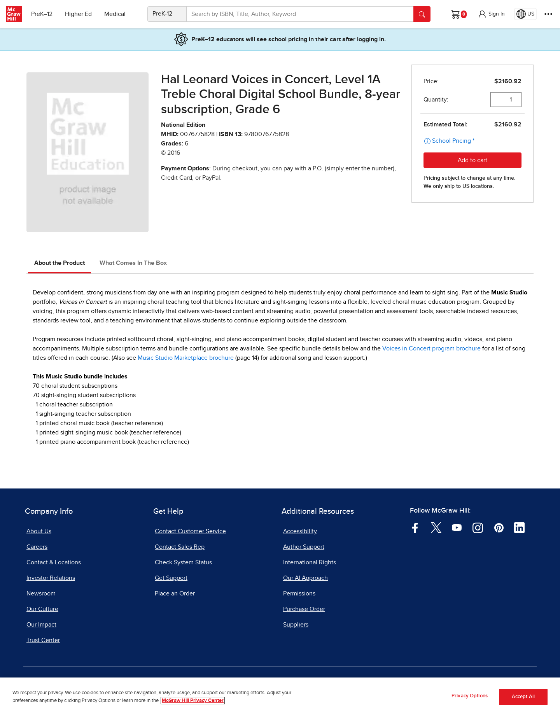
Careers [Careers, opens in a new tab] (36, 547)
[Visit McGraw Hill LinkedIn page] (519, 527)
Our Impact (41, 624)
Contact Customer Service (190, 531)
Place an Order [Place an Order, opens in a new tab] (175, 593)
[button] (491, 14)
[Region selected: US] (525, 14)
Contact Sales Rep (180, 547)
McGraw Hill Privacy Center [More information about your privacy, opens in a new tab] (193, 703)
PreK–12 (41, 14)
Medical (115, 14)
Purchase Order (304, 609)
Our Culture (42, 609)
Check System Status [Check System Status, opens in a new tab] (183, 562)
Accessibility (300, 531)
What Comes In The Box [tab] (133, 263)
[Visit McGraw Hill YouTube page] (457, 527)
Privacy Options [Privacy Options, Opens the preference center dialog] (470, 699)
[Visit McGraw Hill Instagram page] (477, 527)
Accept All (523, 699)
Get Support (171, 578)
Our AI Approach (305, 578)
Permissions (299, 593)
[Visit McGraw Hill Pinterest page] (499, 527)
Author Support (303, 547)
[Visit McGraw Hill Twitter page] (436, 527)
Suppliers (295, 624)
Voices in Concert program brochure (431, 348)
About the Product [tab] (59, 263)
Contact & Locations (53, 562)
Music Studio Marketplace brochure (186, 358)
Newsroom (41, 593)
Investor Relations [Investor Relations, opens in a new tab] (50, 578)
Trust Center (43, 640)
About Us (38, 531)
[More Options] (548, 14)
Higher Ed (78, 14)
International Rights (309, 562)
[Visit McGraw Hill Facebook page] (415, 527)
